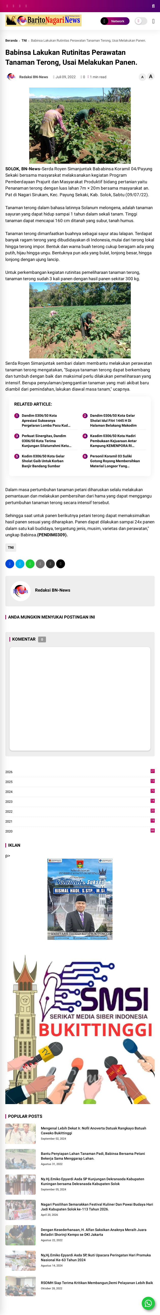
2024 (79, 792)
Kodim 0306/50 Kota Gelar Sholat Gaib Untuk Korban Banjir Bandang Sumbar (43, 461)
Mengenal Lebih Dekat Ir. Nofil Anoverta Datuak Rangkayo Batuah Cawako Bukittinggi (93, 1130)
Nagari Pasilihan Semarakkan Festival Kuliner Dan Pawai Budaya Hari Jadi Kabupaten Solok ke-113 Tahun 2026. (97, 1206)
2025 (79, 782)
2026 (79, 772)
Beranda (11, 40)
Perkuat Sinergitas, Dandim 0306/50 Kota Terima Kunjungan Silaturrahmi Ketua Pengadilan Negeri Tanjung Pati (46, 441)
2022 (79, 812)
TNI (24, 40)
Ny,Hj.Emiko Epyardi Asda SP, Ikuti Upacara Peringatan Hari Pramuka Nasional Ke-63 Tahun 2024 (96, 1257)
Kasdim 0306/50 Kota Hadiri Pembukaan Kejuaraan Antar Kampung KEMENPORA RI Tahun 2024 (113, 441)
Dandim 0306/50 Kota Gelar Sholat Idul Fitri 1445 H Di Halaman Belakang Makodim (113, 420)
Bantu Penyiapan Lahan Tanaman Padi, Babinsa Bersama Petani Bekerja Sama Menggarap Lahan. (93, 1156)
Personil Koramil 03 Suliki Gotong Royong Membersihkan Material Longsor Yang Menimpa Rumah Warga (115, 461)
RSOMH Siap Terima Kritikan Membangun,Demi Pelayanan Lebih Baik (97, 1283)
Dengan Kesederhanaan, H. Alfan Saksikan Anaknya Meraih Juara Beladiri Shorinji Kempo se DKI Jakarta (94, 1232)
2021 (79, 822)
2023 (79, 802)
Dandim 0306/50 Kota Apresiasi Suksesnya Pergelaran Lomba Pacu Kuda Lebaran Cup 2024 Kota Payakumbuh (46, 420)
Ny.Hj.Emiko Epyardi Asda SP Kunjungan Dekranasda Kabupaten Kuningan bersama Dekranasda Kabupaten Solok (92, 1181)
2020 (79, 831)
